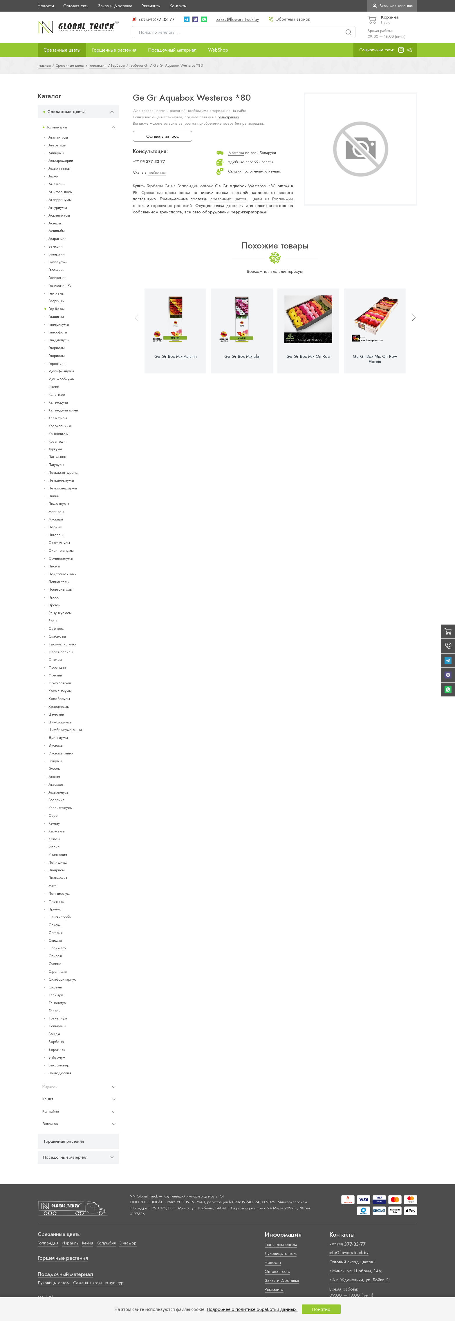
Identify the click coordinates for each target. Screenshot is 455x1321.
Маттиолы (56, 511)
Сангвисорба (59, 917)
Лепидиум (57, 862)
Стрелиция (57, 971)
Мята (52, 885)
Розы (52, 620)
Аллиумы (56, 153)
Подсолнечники (62, 574)
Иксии (53, 386)
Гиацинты (56, 316)
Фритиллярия (59, 683)
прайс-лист (157, 172)
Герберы (56, 308)
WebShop (218, 49)
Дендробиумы (61, 379)
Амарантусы (58, 792)
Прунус (54, 909)
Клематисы (57, 418)
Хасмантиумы (60, 691)
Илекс (53, 847)
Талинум (55, 995)
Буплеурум (57, 262)
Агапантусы (58, 137)
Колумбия (50, 1111)
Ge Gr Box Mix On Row (308, 356)
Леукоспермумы (62, 488)
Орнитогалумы (60, 558)
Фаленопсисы (60, 652)
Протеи (54, 605)
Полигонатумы (60, 589)
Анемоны (56, 184)
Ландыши (57, 457)
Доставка (236, 152)
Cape (52, 815)
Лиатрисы (56, 870)
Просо (53, 597)
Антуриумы (57, 207)
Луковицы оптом (54, 1283)
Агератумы (57, 145)
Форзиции (57, 667)
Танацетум (57, 1003)
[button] (411, 330)
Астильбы (56, 230)
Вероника (56, 1049)
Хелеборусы (59, 698)
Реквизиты (151, 6)
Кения (47, 1099)
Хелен (54, 839)
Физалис (56, 901)
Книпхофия (57, 854)
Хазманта (56, 831)
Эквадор (50, 1123)
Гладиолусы (58, 340)
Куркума (55, 449)
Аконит (54, 776)
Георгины (56, 301)
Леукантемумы (61, 480)
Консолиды (58, 433)
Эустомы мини (60, 753)
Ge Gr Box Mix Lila (241, 356)
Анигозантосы (60, 192)
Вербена (56, 1041)
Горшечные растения (114, 49)
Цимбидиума (60, 722)
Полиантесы (58, 582)
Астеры (54, 223)
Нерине (55, 527)
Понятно (321, 1309)
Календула (58, 402)
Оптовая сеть (76, 6)
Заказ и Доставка (115, 6)
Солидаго (57, 948)
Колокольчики (60, 426)
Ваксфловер (58, 1065)
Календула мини (63, 410)
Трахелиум (57, 1018)
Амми (53, 176)
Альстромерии (60, 160)
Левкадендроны (63, 472)
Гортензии (57, 363)
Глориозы (56, 348)
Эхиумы (55, 761)
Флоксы (55, 659)
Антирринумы (60, 199)
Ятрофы (54, 769)
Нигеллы (55, 535)
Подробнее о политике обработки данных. (252, 1309)
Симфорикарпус (62, 979)
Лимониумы (58, 504)
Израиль (49, 1086)
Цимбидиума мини (65, 729)
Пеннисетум (59, 893)
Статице (55, 963)
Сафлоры (56, 628)
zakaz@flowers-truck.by (237, 19)
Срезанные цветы (62, 49)
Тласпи (54, 1010)
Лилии (53, 496)
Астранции (57, 238)
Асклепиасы (59, 215)
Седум (54, 925)
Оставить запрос (162, 136)
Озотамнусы (59, 542)
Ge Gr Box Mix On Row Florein (375, 359)
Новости (46, 6)
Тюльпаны (57, 1026)
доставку (234, 205)
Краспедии (58, 441)
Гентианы (56, 293)
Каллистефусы (60, 807)
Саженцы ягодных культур (98, 1283)
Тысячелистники (62, 644)
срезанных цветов (228, 199)
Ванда (54, 1034)
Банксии (55, 246)
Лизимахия (58, 878)
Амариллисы (59, 168)
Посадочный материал (172, 49)
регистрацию (228, 117)
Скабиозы (57, 636)
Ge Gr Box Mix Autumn (175, 356)
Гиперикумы (58, 324)
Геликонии (57, 277)
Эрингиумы (58, 737)
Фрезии (55, 675)
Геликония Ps (59, 285)
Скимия (55, 940)
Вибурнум (56, 1057)
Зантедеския (59, 1073)
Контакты (178, 6)
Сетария (55, 932)
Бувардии (56, 254)
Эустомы (55, 745)
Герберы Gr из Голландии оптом (179, 186)
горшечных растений (171, 205)
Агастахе (55, 784)
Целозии (56, 714)
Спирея (55, 956)
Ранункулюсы (60, 613)
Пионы (54, 566)
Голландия (57, 127)
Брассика (56, 800)
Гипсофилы (57, 332)
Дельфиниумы (61, 371)
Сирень (55, 987)
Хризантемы (59, 706)
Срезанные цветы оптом (165, 192)
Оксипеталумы (61, 550)
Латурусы (56, 464)
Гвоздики (56, 270)
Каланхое (56, 394)
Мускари (55, 519)
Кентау (54, 823)
